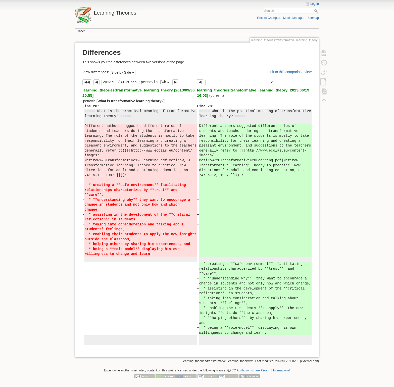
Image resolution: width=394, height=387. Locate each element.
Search (316, 11)
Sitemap (313, 18)
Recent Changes (268, 18)
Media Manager (294, 18)
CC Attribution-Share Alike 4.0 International (260, 370)
